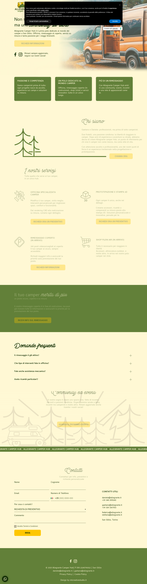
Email (16, 493)
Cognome (55, 482)
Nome (16, 482)
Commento (19, 515)
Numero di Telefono (60, 493)
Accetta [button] (115, 21)
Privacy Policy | (67, 574)
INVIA (27, 533)
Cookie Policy (80, 574)
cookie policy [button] (45, 10)
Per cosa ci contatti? (23, 504)
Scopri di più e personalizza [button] (38, 21)
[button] (119, 5)
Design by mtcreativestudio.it (73, 580)
